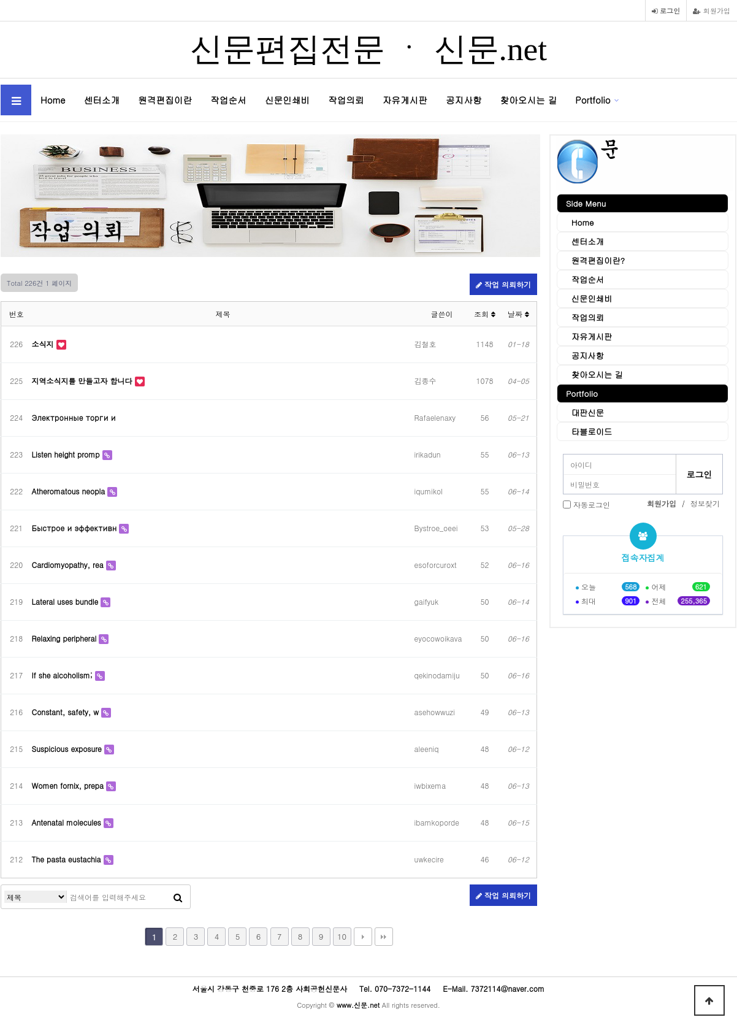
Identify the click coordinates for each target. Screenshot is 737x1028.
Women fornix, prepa (69, 785)
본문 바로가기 (0, 0)
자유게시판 (405, 99)
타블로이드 (586, 431)
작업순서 (228, 99)
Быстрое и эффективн (76, 528)
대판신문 (582, 412)
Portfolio (592, 99)
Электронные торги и (74, 417)
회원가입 (711, 10)
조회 (484, 314)
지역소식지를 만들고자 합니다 (83, 380)
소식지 (44, 344)
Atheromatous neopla (70, 491)
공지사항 (464, 99)
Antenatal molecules (68, 822)
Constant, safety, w (66, 712)
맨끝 (384, 936)
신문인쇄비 (287, 99)
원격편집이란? (592, 260)
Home (53, 99)
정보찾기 (705, 503)
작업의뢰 (346, 99)
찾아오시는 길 (528, 99)
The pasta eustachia (68, 859)
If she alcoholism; (63, 675)
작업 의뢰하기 (503, 284)
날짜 (518, 314)
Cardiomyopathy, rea (69, 564)
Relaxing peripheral (65, 638)
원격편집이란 (165, 99)
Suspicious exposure (68, 748)
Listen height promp (67, 454)
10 (341, 936)
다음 (363, 936)
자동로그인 (591, 504)
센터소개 (102, 99)
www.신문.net (358, 1005)
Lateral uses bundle (66, 601)
